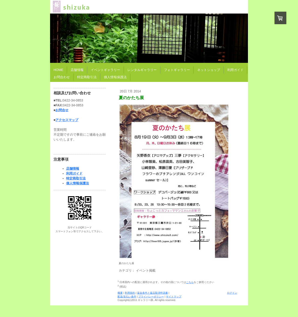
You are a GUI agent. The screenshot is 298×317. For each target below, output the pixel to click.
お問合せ (61, 110)
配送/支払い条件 (127, 296)
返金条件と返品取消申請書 (152, 292)
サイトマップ (173, 296)
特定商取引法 (76, 178)
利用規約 (130, 292)
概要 (120, 292)
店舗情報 (72, 168)
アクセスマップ (66, 120)
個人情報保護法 (77, 183)
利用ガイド (74, 173)
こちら (190, 282)
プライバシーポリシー (151, 296)
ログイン (232, 292)
